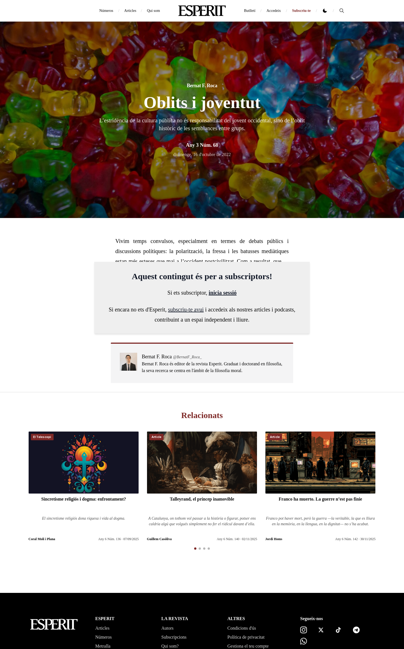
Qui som (153, 10)
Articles (130, 10)
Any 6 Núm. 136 (109, 539)
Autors (167, 628)
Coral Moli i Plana (42, 539)
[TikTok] (338, 630)
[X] (321, 630)
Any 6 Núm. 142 (346, 539)
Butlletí (250, 10)
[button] (195, 548)
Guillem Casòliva (159, 539)
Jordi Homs (273, 539)
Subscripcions (174, 637)
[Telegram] (356, 630)
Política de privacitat (246, 637)
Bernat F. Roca (202, 85)
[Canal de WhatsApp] (303, 641)
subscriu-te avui (186, 309)
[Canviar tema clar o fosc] (325, 10)
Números (106, 10)
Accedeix (273, 10)
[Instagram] (303, 630)
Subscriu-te (301, 10)
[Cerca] (341, 10)
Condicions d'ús (242, 628)
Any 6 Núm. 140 (228, 539)
